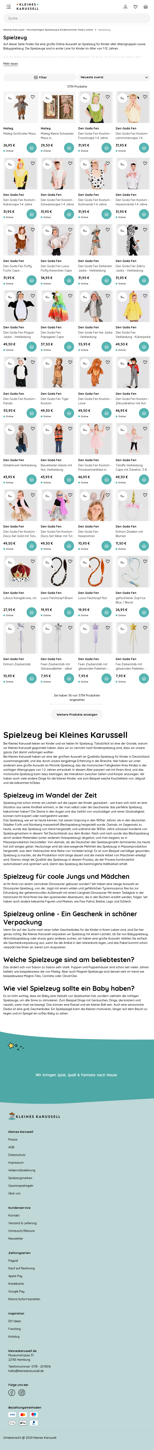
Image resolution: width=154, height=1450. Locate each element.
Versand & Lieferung (22, 1223)
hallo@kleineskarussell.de (26, 1371)
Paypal (13, 1261)
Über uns (14, 1193)
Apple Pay (15, 1276)
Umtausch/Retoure (21, 1231)
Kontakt (13, 1215)
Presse (12, 1139)
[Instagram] (21, 1392)
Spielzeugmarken (20, 1178)
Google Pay (16, 1291)
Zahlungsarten (19, 1253)
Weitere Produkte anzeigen (77, 714)
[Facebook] (11, 1392)
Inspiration (16, 1313)
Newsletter (15, 1238)
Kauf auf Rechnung (21, 1268)
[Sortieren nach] (114, 77)
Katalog (13, 1336)
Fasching (14, 1329)
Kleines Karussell (20, 1132)
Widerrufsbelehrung (21, 1170)
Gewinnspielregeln (20, 1186)
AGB (11, 1147)
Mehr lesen (10, 64)
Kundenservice (19, 1208)
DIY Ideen (14, 1321)
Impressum (16, 1162)
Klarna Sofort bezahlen (24, 1299)
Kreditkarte (16, 1284)
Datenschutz (17, 1155)
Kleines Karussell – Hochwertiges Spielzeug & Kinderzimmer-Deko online (48, 29)
